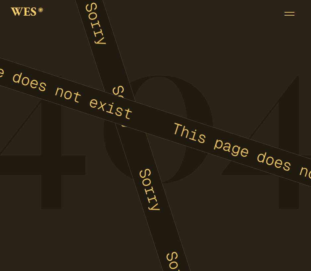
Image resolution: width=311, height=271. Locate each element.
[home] (27, 13)
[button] (289, 13)
